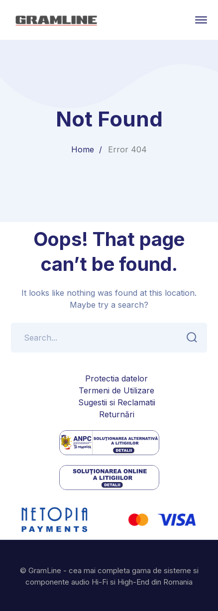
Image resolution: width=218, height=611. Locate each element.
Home (82, 149)
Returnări (116, 414)
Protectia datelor (116, 378)
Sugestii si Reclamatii (116, 402)
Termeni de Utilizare (116, 390)
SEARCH (189, 337)
